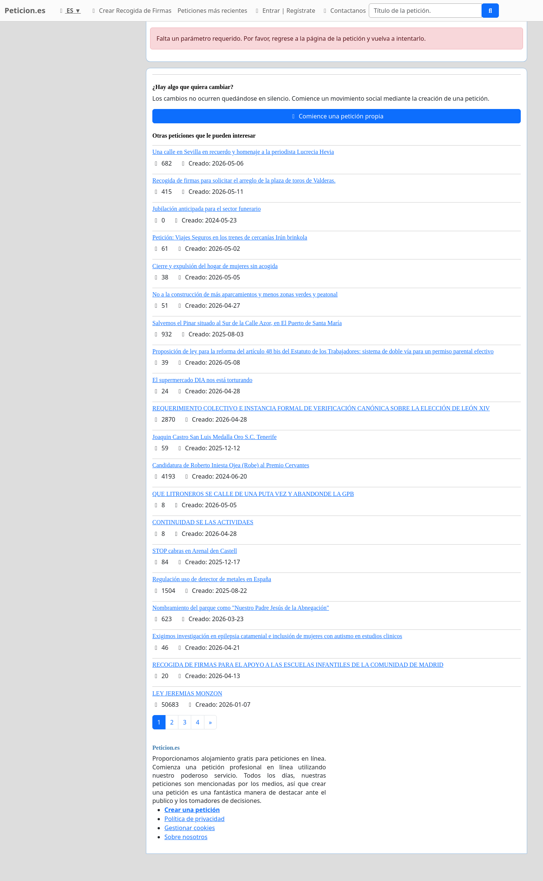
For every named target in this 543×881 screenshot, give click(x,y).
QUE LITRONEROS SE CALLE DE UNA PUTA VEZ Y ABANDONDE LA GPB (253, 494)
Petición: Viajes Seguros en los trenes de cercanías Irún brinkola (229, 237)
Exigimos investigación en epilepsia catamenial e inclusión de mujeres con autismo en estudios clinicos (277, 636)
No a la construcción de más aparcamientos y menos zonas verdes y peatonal (244, 294)
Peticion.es (25, 10)
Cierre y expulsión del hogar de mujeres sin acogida (215, 266)
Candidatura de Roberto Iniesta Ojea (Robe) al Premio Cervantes (230, 465)
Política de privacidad (194, 819)
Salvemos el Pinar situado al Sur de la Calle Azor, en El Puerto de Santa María (247, 323)
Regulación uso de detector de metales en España (211, 579)
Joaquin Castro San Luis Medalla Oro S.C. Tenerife (214, 437)
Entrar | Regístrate (284, 10)
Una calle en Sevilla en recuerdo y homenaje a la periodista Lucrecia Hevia (243, 152)
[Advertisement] (72, 134)
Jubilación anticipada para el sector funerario (206, 209)
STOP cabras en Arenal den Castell (194, 551)
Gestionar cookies (189, 828)
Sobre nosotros (185, 837)
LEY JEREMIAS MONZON (187, 693)
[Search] (425, 10)
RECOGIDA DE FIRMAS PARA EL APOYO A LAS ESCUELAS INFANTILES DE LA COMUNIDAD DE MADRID (297, 665)
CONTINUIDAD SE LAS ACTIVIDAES (202, 522)
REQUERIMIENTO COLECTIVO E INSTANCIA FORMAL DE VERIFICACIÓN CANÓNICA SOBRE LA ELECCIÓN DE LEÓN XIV (321, 408)
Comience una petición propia (336, 116)
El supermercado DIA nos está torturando (202, 380)
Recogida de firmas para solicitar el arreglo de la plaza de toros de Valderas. (244, 180)
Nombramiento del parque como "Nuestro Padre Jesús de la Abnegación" (240, 608)
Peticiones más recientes (212, 10)
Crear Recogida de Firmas (130, 10)
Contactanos (343, 10)
